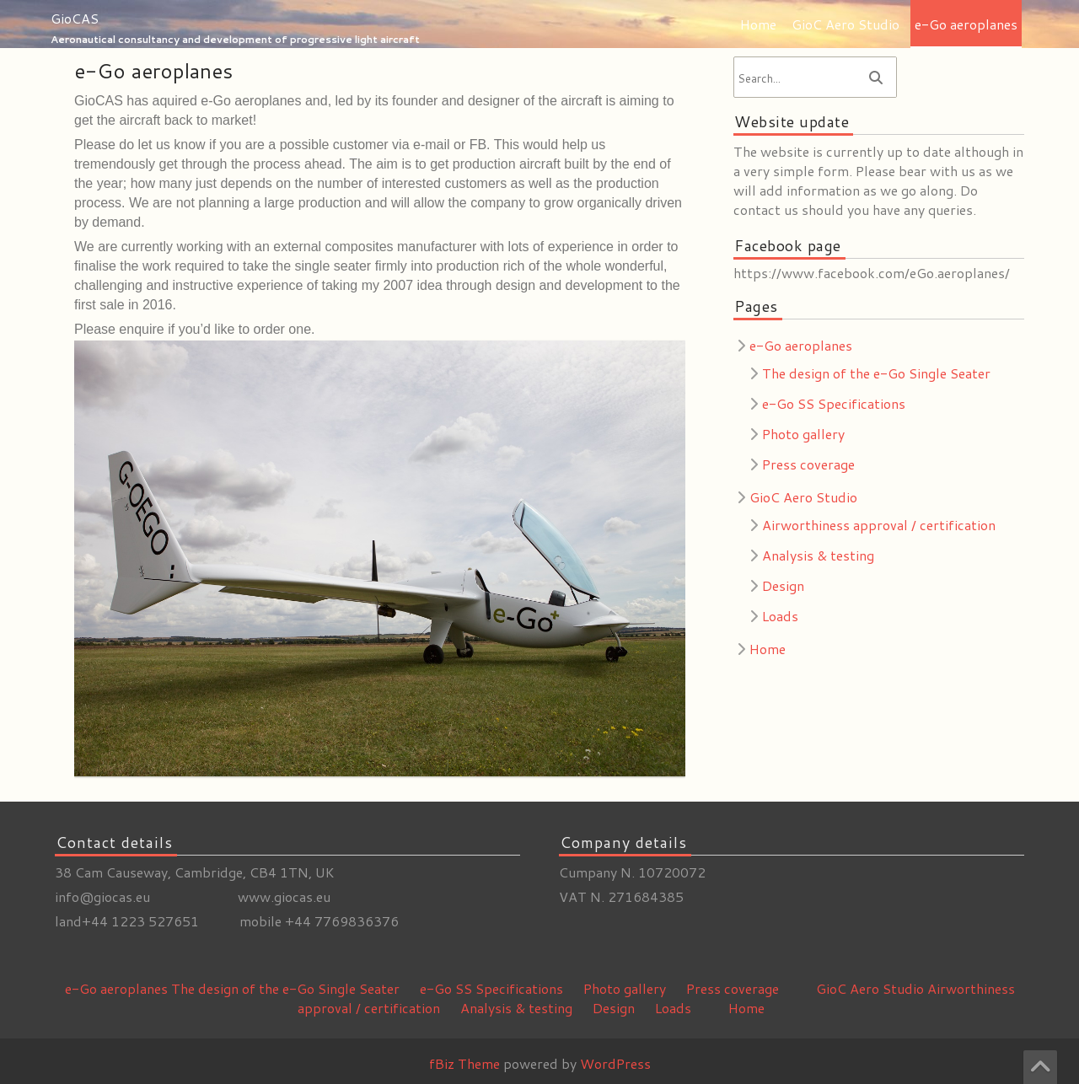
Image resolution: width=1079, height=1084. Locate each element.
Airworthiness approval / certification (879, 524)
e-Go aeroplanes (966, 24)
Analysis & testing (818, 555)
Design (783, 585)
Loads (780, 615)
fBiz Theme (464, 1063)
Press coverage (808, 464)
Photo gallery (803, 433)
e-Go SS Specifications (833, 403)
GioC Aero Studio (845, 24)
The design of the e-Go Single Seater (876, 373)
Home (758, 24)
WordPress (615, 1063)
